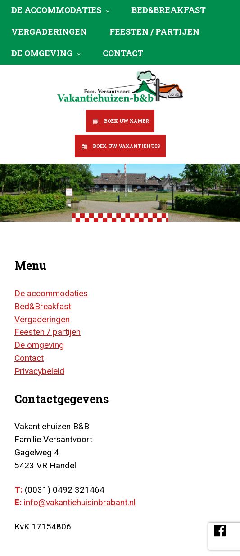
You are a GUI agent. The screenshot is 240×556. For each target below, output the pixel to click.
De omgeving (41, 53)
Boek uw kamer (126, 121)
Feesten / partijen (154, 31)
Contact (123, 53)
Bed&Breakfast (168, 9)
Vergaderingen (49, 31)
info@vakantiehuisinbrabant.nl (80, 502)
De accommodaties (56, 9)
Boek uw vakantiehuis (126, 146)
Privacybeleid (39, 371)
